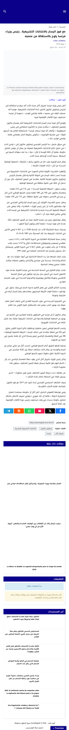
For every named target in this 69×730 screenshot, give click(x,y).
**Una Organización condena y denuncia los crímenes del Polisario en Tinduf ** (23, 707)
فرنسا (49, 433)
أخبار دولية (52, 27)
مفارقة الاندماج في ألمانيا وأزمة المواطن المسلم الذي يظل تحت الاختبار (23, 662)
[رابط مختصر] (41, 423)
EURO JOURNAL (59, 40)
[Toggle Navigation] (65, 11)
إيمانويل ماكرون (46, 428)
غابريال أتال (59, 433)
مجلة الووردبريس (32, 727)
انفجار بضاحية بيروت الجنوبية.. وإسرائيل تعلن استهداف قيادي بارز (34, 483)
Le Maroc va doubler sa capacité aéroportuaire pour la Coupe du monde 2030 (34, 568)
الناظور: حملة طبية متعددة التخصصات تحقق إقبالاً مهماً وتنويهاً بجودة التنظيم (23, 618)
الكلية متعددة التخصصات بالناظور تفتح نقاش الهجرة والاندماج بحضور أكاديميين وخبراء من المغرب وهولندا (22, 649)
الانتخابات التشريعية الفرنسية (25, 428)
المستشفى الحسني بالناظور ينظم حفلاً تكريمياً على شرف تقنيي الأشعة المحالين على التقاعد (22, 634)
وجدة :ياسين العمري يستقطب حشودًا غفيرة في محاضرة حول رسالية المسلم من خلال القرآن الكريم (22, 678)
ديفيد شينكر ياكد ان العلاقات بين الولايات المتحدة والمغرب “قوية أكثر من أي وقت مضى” (34, 525)
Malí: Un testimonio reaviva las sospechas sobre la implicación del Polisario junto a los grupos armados (22, 693)
